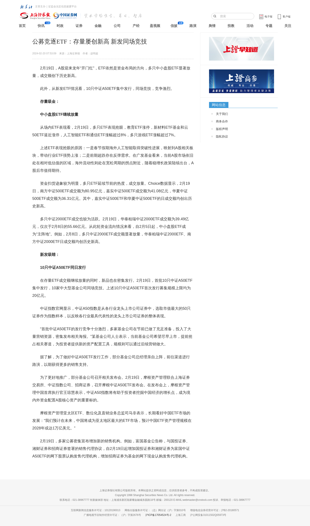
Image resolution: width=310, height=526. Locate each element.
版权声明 (222, 129)
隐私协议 (222, 136)
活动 (249, 26)
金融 (98, 26)
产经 (136, 26)
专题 (268, 26)
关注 (287, 26)
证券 (79, 26)
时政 (60, 26)
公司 (117, 26)
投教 (231, 26)
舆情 (212, 26)
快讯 (41, 26)
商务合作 (222, 121)
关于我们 (222, 114)
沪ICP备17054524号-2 (158, 515)
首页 (22, 26)
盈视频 (155, 26)
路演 (192, 26)
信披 (173, 26)
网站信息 (219, 105)
